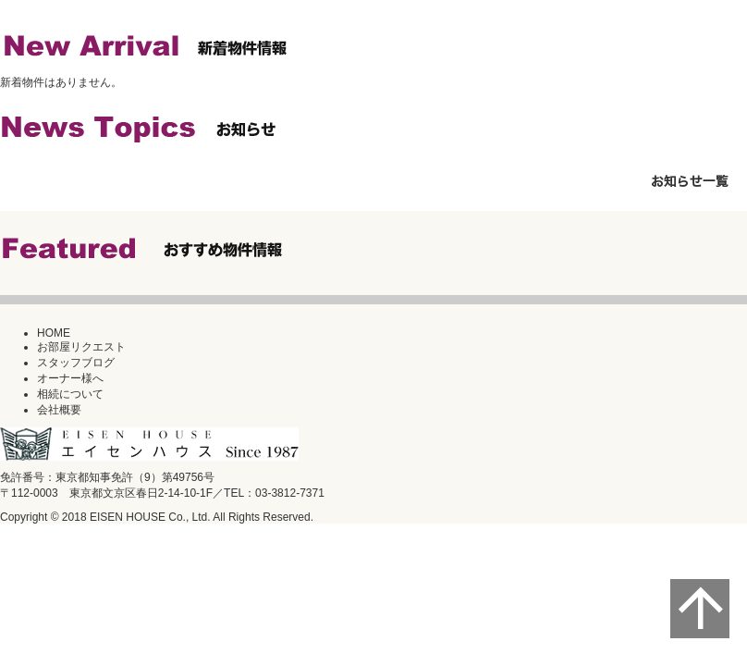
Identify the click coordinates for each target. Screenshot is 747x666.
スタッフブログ (76, 362)
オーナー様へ (70, 378)
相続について (70, 394)
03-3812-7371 (290, 493)
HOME (53, 333)
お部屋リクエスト (81, 346)
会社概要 (59, 409)
